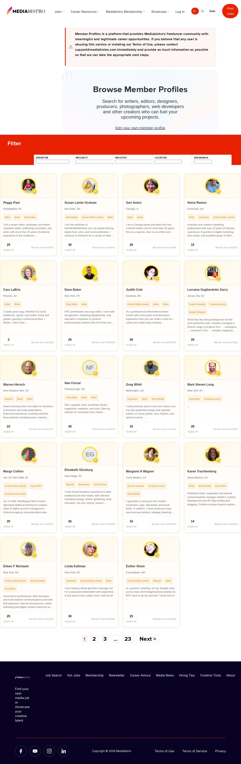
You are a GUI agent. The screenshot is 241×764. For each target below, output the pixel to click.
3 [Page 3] (105, 638)
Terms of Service (194, 751)
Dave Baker (73, 289)
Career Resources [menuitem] (84, 12)
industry (121, 158)
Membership (94, 675)
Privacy (220, 751)
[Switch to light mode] (195, 11)
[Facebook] (20, 750)
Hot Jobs (73, 675)
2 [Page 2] (94, 638)
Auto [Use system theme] (212, 11)
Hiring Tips (187, 675)
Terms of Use (164, 751)
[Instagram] (49, 750)
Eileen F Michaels (16, 566)
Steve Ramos (197, 202)
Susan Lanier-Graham (81, 202)
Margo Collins (13, 471)
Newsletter (116, 675)
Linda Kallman (75, 566)
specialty (82, 158)
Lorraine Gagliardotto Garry (207, 289)
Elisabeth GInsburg (79, 469)
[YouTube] (35, 750)
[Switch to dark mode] (203, 11)
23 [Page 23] (129, 638)
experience (201, 158)
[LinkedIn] (63, 750)
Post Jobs (230, 11)
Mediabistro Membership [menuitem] (124, 12)
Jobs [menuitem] (58, 12)
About (230, 675)
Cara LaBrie (12, 289)
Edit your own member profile (140, 127)
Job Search (53, 675)
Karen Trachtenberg (201, 471)
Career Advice (140, 675)
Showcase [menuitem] (158, 12)
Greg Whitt (134, 384)
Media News (165, 675)
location (161, 158)
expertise (42, 158)
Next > (149, 638)
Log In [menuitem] (180, 12)
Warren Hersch (14, 384)
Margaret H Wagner (140, 471)
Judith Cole (134, 289)
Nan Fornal (73, 383)
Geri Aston (134, 202)
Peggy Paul (11, 202)
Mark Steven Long (200, 384)
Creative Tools (210, 675)
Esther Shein (135, 566)
